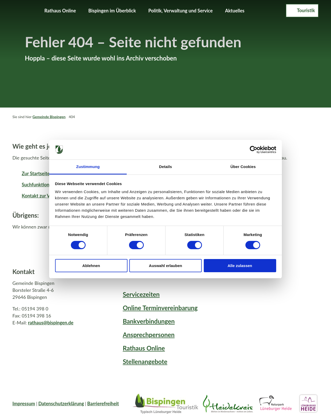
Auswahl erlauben (165, 265)
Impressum (23, 403)
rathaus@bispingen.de (50, 322)
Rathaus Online (60, 10)
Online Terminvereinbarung (160, 307)
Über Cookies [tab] (243, 166)
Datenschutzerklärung (61, 403)
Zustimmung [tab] (88, 166)
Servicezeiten (141, 294)
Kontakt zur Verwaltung (46, 196)
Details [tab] (165, 166)
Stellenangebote (145, 361)
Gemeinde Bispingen (48, 117)
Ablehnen (91, 265)
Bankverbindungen (149, 321)
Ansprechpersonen (149, 334)
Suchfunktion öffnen (43, 184)
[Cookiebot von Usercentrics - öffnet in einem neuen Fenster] (253, 150)
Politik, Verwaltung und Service (180, 10)
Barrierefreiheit (103, 403)
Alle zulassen (240, 265)
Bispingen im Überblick (112, 10)
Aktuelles (234, 10)
